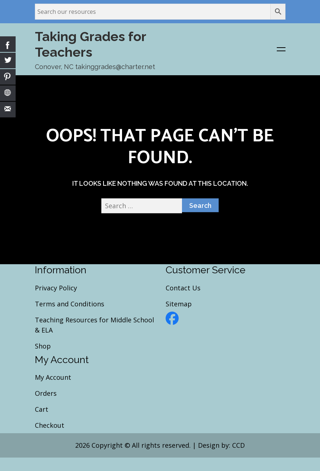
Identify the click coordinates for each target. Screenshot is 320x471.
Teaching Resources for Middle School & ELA (94, 324)
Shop (43, 346)
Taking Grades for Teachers (90, 44)
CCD (238, 445)
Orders (46, 393)
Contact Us (183, 287)
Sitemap (179, 303)
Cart (41, 409)
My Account (53, 377)
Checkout (49, 425)
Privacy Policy (56, 287)
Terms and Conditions (69, 303)
